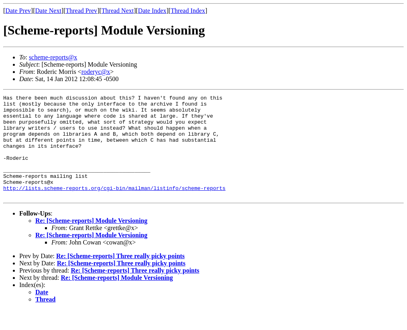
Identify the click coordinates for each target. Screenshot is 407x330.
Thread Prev (81, 10)
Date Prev (18, 10)
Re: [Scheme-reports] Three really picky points (120, 276)
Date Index (152, 10)
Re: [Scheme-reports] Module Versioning (91, 241)
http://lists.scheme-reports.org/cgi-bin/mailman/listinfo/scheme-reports (114, 207)
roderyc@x (95, 71)
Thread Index (188, 10)
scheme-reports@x (53, 57)
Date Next (48, 10)
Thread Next (118, 10)
